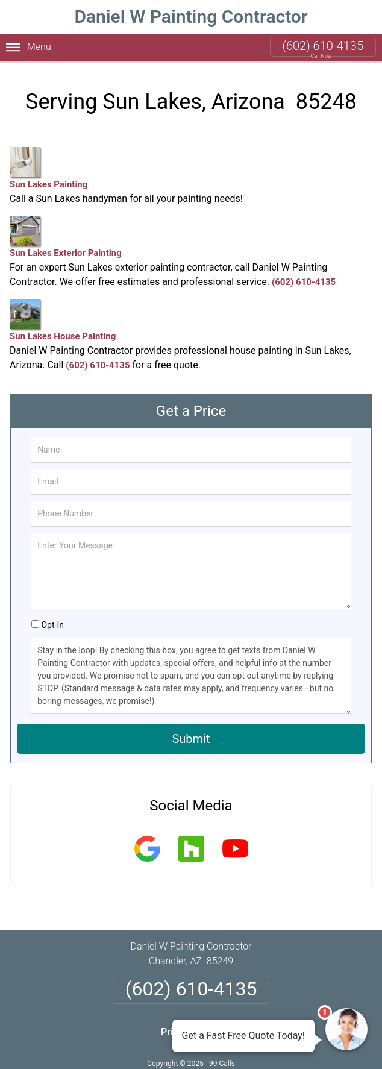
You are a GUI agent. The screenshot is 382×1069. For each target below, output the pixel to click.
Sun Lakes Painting (48, 168)
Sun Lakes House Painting (63, 320)
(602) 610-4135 (323, 46)
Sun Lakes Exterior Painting (66, 237)
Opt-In (52, 625)
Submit (191, 739)
